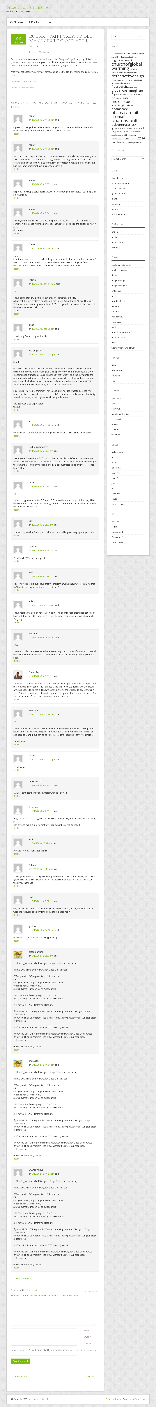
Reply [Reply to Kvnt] (16, 853)
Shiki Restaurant (119, 214)
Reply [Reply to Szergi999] (16, 561)
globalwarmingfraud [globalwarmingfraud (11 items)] (127, 92)
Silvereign (35, 21)
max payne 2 (117, 316)
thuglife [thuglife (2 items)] (126, 139)
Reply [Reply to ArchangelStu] (16, 410)
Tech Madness (27, 87)
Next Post (91, 1376)
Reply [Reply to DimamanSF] (16, 795)
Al (35, 1290)
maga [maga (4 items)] (125, 97)
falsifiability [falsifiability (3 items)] (138, 79)
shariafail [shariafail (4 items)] (139, 128)
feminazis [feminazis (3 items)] (116, 83)
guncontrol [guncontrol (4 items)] (120, 94)
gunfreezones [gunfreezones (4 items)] (134, 94)
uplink (114, 342)
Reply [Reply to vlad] (16, 590)
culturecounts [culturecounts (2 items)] (130, 73)
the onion (116, 434)
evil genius (116, 290)
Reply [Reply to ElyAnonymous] (16, 1267)
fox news (116, 408)
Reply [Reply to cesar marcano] (16, 1049)
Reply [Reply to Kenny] (16, 133)
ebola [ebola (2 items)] (114, 80)
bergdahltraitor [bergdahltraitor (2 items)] (131, 57)
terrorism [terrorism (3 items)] (132, 135)
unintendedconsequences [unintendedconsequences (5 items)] (127, 142)
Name (86, 1330)
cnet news (116, 398)
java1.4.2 (116, 473)
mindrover (116, 322)
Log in (114, 526)
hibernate (116, 467)
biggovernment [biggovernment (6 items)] (122, 60)
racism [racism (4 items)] (129, 128)
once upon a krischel (28, 7)
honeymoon (117, 242)
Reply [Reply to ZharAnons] (16, 1158)
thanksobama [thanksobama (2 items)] (117, 139)
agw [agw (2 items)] (142, 54)
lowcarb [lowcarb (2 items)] (119, 98)
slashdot (116, 429)
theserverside (118, 504)
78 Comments (45, 52)
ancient (115, 231)
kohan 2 (115, 311)
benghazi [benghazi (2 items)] (121, 57)
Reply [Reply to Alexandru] (16, 828)
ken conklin (117, 419)
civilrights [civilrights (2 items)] (133, 69)
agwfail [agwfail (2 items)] (114, 57)
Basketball (16, 21)
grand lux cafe (118, 193)
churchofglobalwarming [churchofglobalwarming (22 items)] (127, 66)
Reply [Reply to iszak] (16, 915)
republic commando (121, 332)
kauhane (116, 375)
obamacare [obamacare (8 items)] (120, 109)
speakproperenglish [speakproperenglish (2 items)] (119, 135)
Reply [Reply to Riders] (16, 622)
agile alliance (118, 452)
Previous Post (20, 1376)
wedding (115, 247)
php (113, 488)
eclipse (115, 462)
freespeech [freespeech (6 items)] (119, 86)
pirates (115, 327)
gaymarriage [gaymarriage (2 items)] (132, 87)
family (114, 237)
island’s (115, 198)
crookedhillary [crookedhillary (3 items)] (118, 72)
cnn (113, 403)
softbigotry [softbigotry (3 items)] (127, 131)
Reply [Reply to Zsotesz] (16, 509)
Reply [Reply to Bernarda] (16, 744)
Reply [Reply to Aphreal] (16, 886)
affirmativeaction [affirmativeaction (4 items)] (131, 53)
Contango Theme (113, 1399)
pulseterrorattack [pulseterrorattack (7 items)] (124, 125)
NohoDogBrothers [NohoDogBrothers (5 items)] (122, 105)
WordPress (140, 1399)
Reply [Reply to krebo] (16, 339)
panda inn (116, 204)
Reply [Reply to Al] (16, 435)
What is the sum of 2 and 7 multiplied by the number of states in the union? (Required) (53, 1350)
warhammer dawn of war (123, 347)
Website (87, 1343)
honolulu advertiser (121, 414)
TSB (49, 21)
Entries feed (117, 532)
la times (115, 424)
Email (86, 1336)
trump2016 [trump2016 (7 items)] (137, 138)
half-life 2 (116, 306)
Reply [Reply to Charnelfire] (16, 699)
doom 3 (115, 275)
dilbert (114, 365)
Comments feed (119, 537)
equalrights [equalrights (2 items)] (127, 80)
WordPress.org (118, 542)
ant (113, 457)
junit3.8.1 (116, 483)
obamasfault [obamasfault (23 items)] (125, 120)
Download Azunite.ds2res (23, 81)
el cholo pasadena (120, 183)
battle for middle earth (122, 265)
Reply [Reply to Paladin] (16, 313)
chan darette (117, 178)
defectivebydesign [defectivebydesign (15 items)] (128, 76)
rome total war (118, 337)
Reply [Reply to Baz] (16, 535)
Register (115, 521)
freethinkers (117, 370)
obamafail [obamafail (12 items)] (120, 116)
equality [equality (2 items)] (120, 80)
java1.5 (115, 478)
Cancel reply (91, 1292)
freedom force (118, 301)
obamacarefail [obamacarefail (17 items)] (125, 112)
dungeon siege (118, 280)
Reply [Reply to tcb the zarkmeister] (16, 471)
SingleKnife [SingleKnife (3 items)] (117, 131)
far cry (114, 296)
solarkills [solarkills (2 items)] (136, 132)
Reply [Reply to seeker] (16, 770)
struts (114, 498)
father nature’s (118, 188)
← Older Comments (22, 1278)
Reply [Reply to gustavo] (16, 940)
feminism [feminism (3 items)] (125, 83)
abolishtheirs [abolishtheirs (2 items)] (117, 54)
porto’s (115, 209)
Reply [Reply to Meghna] (16, 660)
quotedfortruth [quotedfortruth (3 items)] (118, 128)
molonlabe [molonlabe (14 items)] (121, 101)
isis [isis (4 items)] (113, 97)
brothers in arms (119, 270)
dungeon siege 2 (119, 285)
